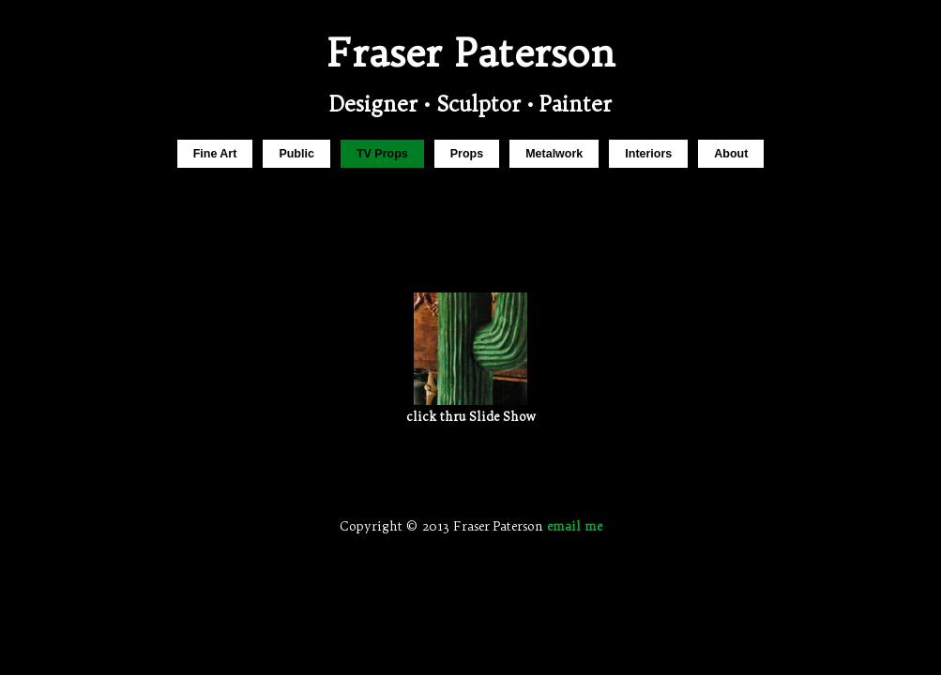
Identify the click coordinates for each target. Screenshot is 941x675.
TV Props (382, 153)
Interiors (648, 153)
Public (296, 153)
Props (466, 153)
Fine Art (215, 153)
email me (574, 525)
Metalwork (554, 153)
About (731, 153)
